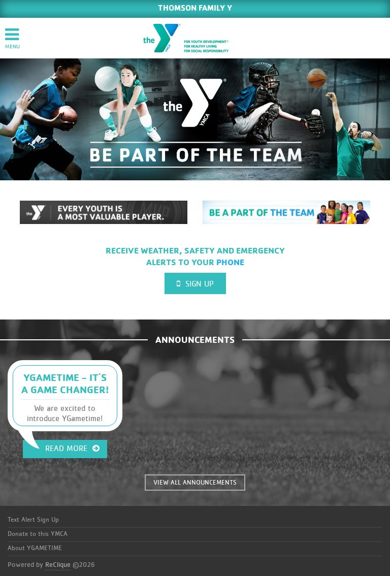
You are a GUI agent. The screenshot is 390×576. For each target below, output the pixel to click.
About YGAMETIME (35, 548)
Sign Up (195, 283)
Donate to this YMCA (38, 534)
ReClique (58, 564)
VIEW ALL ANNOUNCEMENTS (195, 482)
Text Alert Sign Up (33, 520)
